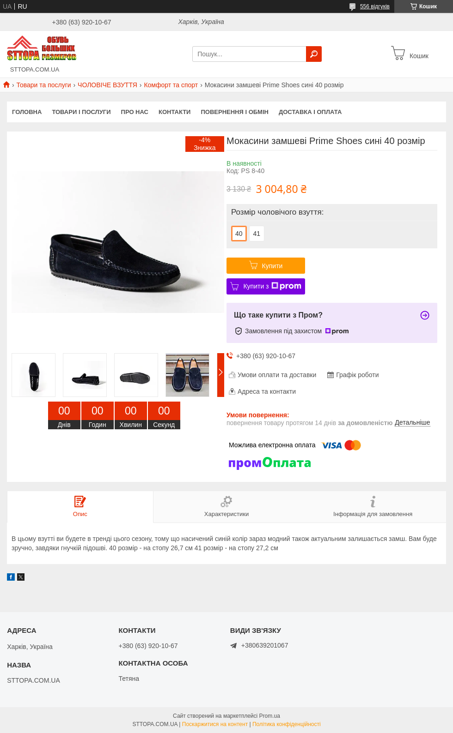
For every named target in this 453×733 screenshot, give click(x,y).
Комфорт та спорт (171, 85)
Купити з (272, 286)
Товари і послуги (81, 111)
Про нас (134, 111)
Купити (272, 266)
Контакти (175, 111)
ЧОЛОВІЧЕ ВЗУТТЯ (107, 85)
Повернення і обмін (235, 111)
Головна (27, 111)
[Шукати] (314, 54)
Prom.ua (269, 716)
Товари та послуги (43, 85)
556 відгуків (375, 6)
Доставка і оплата (310, 111)
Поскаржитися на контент (215, 724)
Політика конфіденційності (286, 724)
